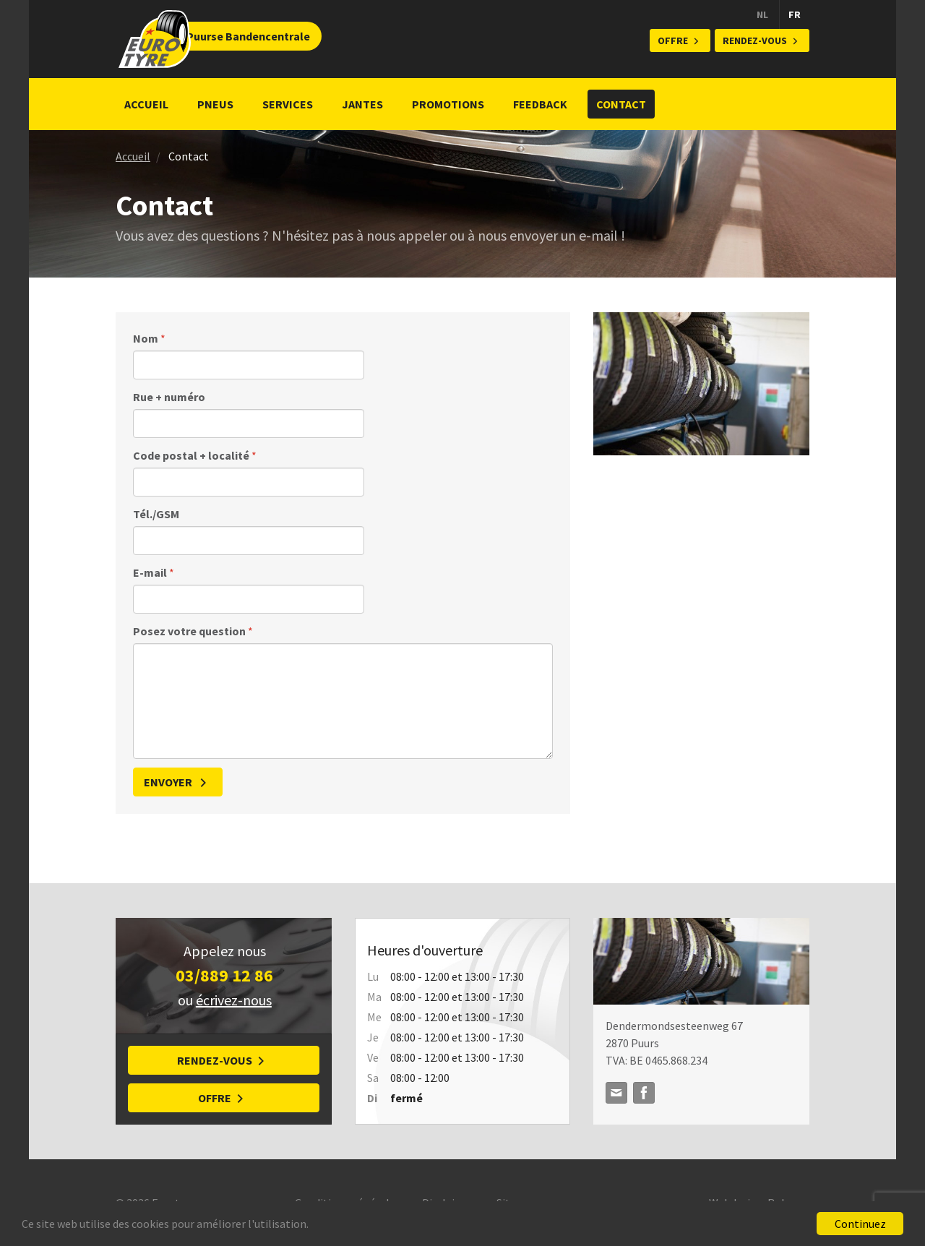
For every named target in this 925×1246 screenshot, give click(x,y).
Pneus (215, 104)
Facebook (644, 1093)
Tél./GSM (156, 514)
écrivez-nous (234, 1000)
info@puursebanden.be (616, 1093)
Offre (673, 40)
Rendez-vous (755, 40)
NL (762, 14)
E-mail (153, 572)
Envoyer (169, 782)
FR (794, 14)
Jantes (362, 104)
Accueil (146, 104)
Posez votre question (193, 631)
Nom (149, 338)
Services (287, 104)
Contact (621, 104)
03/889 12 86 (224, 975)
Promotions (448, 104)
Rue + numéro (169, 397)
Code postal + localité (195, 455)
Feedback (540, 104)
